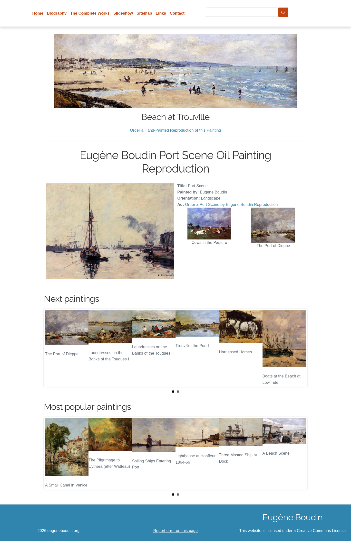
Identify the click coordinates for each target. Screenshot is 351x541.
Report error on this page (175, 531)
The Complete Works (90, 13)
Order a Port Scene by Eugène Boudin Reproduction (231, 204)
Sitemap (144, 13)
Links (161, 13)
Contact (177, 13)
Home (37, 13)
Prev (51, 348)
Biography (57, 13)
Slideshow (123, 13)
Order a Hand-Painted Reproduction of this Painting (175, 130)
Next (299, 348)
